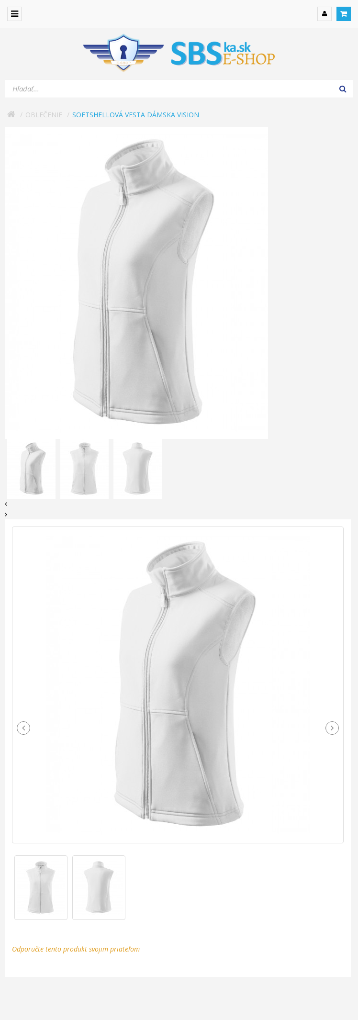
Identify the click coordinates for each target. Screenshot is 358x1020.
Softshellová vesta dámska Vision (135, 114)
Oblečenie (43, 114)
